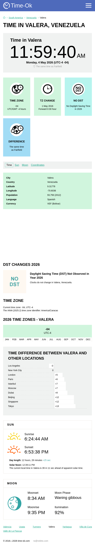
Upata (22, 527)
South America (16, 17)
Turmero (37, 527)
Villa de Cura (85, 527)
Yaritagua (67, 527)
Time (9, 165)
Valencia (7, 527)
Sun (17, 165)
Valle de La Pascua (12, 531)
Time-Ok (21, 5)
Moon (25, 165)
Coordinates (37, 165)
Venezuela (31, 17)
